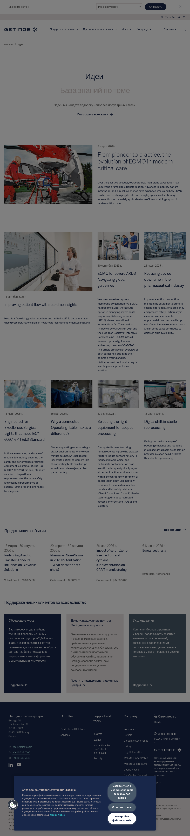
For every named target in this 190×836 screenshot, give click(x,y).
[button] (13, 804)
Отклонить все (122, 807)
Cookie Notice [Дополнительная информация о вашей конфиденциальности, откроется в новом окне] (57, 814)
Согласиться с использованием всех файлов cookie (122, 791)
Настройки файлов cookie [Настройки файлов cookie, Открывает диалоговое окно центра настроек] (122, 818)
